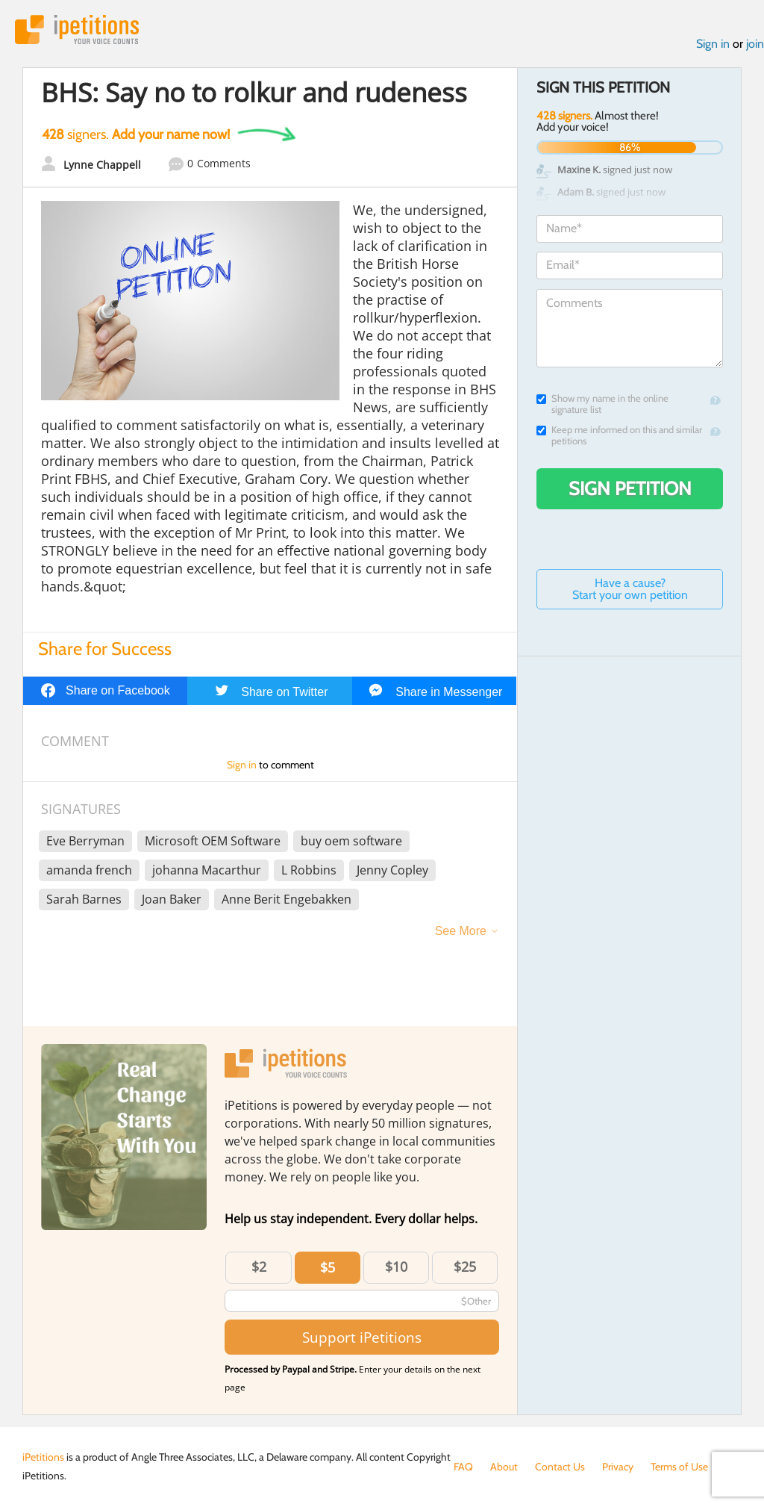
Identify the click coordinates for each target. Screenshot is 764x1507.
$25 (465, 1266)
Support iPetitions (362, 1337)
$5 (327, 1267)
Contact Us (560, 1466)
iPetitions (77, 29)
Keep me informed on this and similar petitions (619, 435)
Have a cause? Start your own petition (630, 589)
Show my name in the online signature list (602, 404)
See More (460, 931)
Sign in (713, 44)
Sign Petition (630, 488)
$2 (258, 1266)
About (504, 1466)
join (755, 44)
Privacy (617, 1466)
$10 (396, 1266)
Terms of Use (679, 1466)
